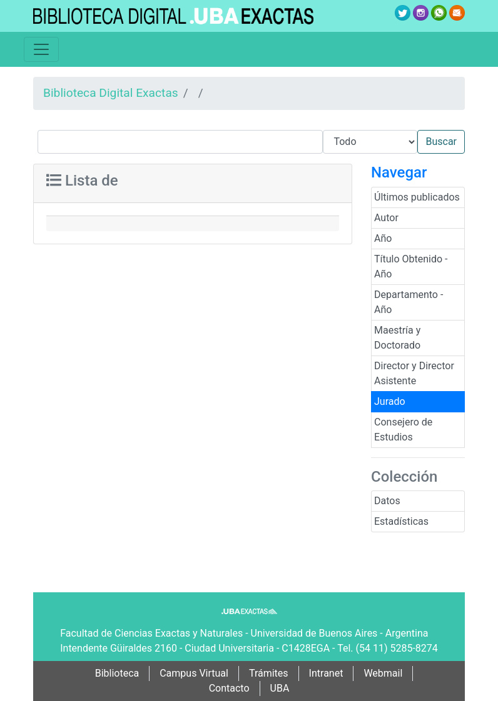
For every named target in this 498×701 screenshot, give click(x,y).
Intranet (326, 673)
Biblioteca (117, 673)
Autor (386, 218)
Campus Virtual (194, 673)
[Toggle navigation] (41, 49)
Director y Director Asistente (414, 373)
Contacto (229, 688)
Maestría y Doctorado (397, 337)
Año (383, 238)
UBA (280, 688)
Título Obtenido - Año (411, 266)
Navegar (399, 172)
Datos (387, 501)
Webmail (382, 673)
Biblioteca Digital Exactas (110, 93)
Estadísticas (401, 521)
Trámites (268, 673)
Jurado (389, 401)
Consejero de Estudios (403, 429)
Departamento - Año (408, 302)
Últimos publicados (417, 197)
